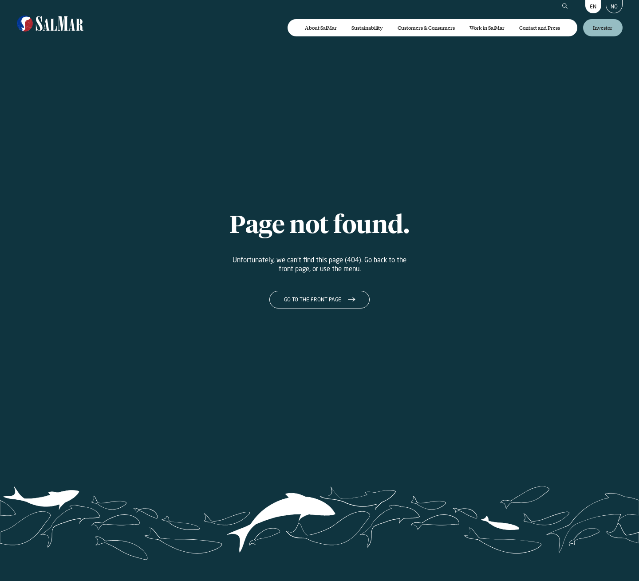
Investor (602, 27)
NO (614, 6)
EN (593, 6)
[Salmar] (50, 24)
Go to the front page (312, 299)
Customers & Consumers (426, 27)
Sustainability (367, 27)
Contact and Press (539, 27)
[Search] (565, 6)
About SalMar (321, 27)
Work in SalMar (487, 27)
